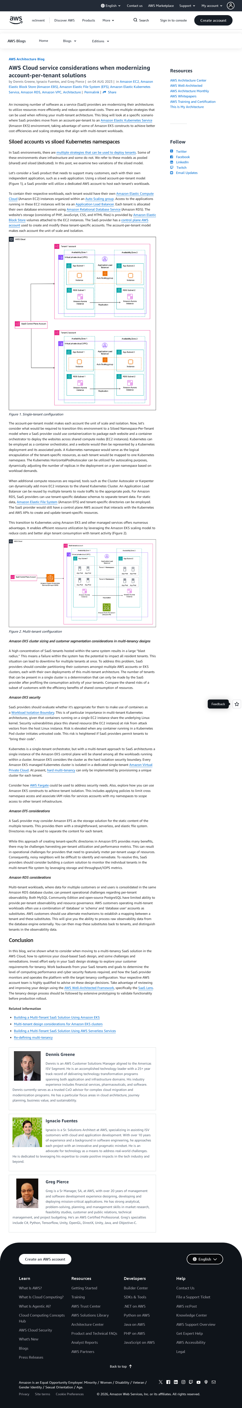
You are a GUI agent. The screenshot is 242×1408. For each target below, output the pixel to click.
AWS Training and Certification (193, 101)
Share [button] (109, 92)
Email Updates (183, 173)
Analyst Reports (84, 1342)
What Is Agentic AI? (35, 1306)
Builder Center (136, 1288)
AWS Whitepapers (183, 96)
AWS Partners (82, 1351)
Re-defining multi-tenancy (33, 1037)
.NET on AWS (135, 1306)
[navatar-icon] (230, 5)
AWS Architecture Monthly (189, 91)
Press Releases (31, 1357)
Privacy (24, 1394)
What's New (28, 1339)
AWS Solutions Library (90, 1315)
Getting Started (84, 1288)
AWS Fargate (39, 785)
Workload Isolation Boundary (32, 712)
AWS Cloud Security (35, 1330)
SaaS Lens (145, 988)
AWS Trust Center (86, 1306)
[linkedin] (176, 1382)
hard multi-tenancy (61, 770)
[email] (214, 1382)
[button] (234, 5)
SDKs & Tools (135, 1297)
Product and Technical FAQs (94, 1333)
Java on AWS (134, 1324)
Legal (180, 1351)
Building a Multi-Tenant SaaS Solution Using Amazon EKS (57, 1017)
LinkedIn (179, 162)
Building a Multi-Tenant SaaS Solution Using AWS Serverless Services (65, 1031)
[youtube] (198, 1382)
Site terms (42, 1394)
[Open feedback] (237, 704)
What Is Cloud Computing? (41, 1297)
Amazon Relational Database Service (94, 209)
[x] (161, 1382)
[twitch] (191, 1382)
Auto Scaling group (99, 199)
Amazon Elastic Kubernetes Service (126, 120)
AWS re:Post (186, 1306)
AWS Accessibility (190, 1342)
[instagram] (183, 1382)
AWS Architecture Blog (26, 59)
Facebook (180, 157)
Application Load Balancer (95, 204)
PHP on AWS (134, 1333)
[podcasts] (206, 1382)
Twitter (178, 151)
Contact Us (185, 1288)
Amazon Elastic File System (37, 502)
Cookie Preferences (70, 1394)
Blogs (23, 1348)
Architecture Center (87, 1324)
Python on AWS (137, 1315)
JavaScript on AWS (139, 1342)
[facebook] (168, 1382)
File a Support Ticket (193, 1297)
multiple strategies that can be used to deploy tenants (96, 152)
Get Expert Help (189, 1333)
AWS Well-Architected (186, 85)
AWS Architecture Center (188, 80)
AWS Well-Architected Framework (89, 988)
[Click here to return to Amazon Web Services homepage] (15, 23)
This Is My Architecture (187, 107)
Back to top (121, 1366)
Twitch (178, 167)
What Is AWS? (30, 1288)
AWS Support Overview (195, 1324)
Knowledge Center (191, 1315)
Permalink (91, 92)
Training (78, 1297)
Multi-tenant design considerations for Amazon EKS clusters (58, 1024)
